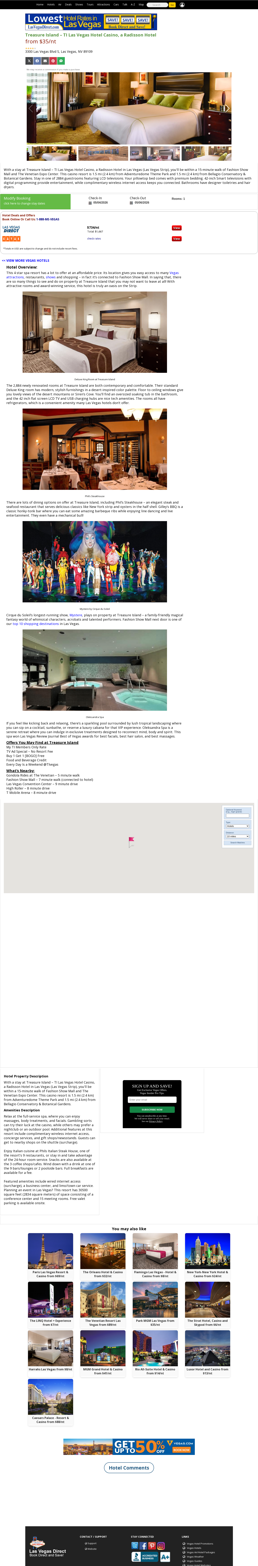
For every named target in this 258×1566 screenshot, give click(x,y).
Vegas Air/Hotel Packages (201, 1552)
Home (40, 4)
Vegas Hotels (194, 1548)
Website (92, 1548)
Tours (90, 4)
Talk (124, 4)
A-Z (133, 4)
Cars (116, 4)
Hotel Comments (129, 1467)
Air (59, 4)
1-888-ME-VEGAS (47, 219)
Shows (79, 4)
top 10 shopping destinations (36, 624)
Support (92, 1543)
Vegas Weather (195, 1556)
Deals (68, 4)
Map (141, 4)
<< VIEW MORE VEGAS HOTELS (25, 260)
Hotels (51, 4)
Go (172, 5)
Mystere (76, 615)
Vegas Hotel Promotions (200, 1543)
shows (51, 277)
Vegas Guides (194, 1561)
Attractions (103, 4)
